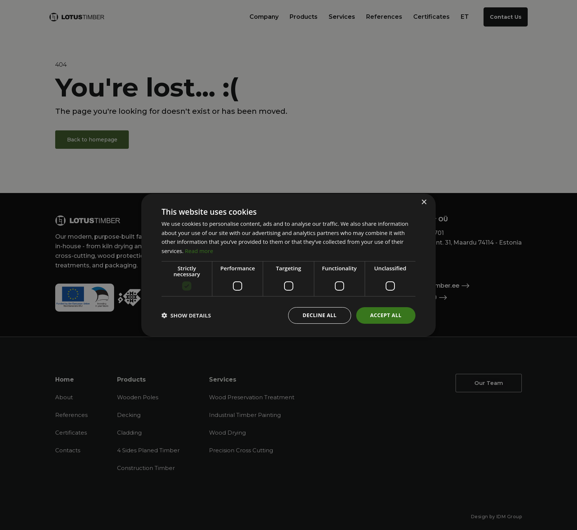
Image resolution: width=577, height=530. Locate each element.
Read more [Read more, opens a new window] (199, 251)
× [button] (423, 202)
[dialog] (288, 265)
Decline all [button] (319, 315)
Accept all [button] (385, 315)
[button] (186, 315)
